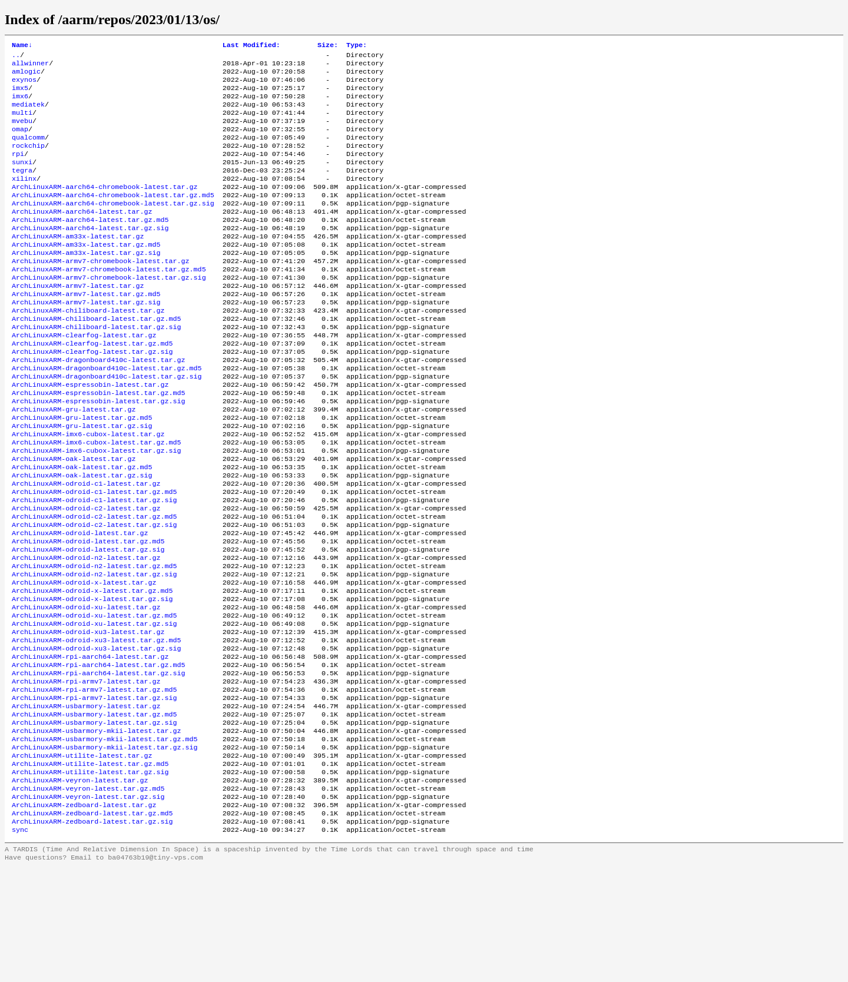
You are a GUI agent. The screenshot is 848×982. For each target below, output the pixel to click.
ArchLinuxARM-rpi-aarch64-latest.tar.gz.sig (99, 763)
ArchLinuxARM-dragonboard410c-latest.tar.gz (99, 405)
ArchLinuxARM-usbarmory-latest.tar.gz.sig (94, 820)
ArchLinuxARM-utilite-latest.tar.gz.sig (90, 876)
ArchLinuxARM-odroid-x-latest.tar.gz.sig (92, 679)
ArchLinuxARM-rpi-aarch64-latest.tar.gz (90, 744)
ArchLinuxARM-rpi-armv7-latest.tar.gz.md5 (94, 782)
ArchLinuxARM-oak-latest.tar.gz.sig (82, 537)
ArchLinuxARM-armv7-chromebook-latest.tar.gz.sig (109, 311)
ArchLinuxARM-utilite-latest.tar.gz (82, 857)
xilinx (24, 198)
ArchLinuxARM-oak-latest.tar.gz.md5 (82, 528)
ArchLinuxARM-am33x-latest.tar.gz (78, 264)
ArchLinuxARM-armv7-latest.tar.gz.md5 (86, 330)
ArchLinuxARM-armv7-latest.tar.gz (78, 321)
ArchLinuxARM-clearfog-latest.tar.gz (84, 377)
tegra (22, 189)
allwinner (30, 66)
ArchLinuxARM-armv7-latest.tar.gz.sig (86, 339)
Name (22, 46)
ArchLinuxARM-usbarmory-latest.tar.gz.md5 (94, 810)
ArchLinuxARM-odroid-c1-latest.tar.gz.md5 (94, 556)
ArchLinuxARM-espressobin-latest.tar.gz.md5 (99, 443)
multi (22, 123)
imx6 (20, 104)
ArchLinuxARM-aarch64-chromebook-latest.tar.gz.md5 (113, 217)
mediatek (28, 113)
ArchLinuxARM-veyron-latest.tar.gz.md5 (88, 895)
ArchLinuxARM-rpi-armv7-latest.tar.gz (86, 773)
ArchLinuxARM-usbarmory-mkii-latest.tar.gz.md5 (105, 839)
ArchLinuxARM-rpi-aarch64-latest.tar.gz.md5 (99, 754)
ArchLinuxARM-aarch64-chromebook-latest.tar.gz (105, 208)
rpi (18, 170)
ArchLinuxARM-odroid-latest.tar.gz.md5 (88, 613)
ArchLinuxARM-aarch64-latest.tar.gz (82, 236)
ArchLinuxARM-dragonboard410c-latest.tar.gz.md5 (107, 415)
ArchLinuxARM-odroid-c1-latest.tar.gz (86, 547)
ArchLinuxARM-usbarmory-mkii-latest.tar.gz (96, 829)
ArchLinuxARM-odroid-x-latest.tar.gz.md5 (92, 669)
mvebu (22, 132)
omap (20, 142)
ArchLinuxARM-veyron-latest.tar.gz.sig (88, 905)
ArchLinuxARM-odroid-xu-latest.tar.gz (86, 688)
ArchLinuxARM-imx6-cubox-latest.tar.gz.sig (96, 509)
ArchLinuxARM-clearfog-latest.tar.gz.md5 (92, 387)
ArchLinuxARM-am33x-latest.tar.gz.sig (86, 283)
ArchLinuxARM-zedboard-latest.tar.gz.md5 (92, 923)
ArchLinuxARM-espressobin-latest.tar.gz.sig (99, 452)
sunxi (22, 179)
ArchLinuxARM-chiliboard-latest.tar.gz (88, 349)
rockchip (28, 160)
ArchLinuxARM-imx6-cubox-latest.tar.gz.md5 (96, 500)
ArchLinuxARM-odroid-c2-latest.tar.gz (86, 575)
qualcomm (28, 151)
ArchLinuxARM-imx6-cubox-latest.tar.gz (88, 490)
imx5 (20, 94)
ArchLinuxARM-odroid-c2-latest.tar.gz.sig (94, 594)
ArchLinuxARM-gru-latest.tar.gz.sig (82, 481)
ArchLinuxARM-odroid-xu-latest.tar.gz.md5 (94, 697)
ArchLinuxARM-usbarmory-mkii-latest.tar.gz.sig (105, 848)
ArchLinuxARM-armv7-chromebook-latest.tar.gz (101, 292)
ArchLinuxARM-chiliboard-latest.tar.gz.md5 (96, 358)
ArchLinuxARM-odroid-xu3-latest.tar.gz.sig (96, 735)
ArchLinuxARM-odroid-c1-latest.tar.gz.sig (94, 565)
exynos (24, 85)
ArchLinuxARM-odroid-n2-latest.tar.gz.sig (94, 650)
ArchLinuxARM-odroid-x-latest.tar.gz (84, 660)
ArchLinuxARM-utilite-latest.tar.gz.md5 (90, 867)
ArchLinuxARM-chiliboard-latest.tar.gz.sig (96, 368)
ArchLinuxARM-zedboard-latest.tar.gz (84, 914)
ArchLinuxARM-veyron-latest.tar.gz (80, 886)
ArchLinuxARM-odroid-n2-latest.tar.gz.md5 (94, 641)
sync (20, 942)
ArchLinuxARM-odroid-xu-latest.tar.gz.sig (94, 707)
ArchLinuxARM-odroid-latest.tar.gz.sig (88, 622)
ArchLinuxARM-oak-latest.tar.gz (73, 518)
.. (16, 57)
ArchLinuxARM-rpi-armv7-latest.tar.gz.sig (94, 792)
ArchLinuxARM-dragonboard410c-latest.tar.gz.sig (107, 424)
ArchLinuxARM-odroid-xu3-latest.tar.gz (88, 716)
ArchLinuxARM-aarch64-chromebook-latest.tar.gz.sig (113, 226)
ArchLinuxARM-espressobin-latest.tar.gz (90, 434)
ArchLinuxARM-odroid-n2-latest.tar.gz (86, 631)
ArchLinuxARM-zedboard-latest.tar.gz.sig (92, 933)
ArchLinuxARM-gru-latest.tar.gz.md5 (82, 471)
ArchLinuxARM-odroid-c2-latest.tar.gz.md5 (94, 584)
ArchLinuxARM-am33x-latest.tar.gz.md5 (86, 273)
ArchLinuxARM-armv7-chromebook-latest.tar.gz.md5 (109, 302)
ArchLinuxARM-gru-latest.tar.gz (73, 462)
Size (327, 46)
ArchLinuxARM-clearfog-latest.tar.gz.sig (92, 396)
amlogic (26, 76)
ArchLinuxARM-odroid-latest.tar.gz (80, 603)
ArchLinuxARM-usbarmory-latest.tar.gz (86, 801)
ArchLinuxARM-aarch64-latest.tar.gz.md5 (90, 245)
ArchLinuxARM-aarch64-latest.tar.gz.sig (90, 255)
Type (356, 46)
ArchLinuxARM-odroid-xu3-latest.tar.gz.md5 (96, 726)
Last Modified (251, 46)
